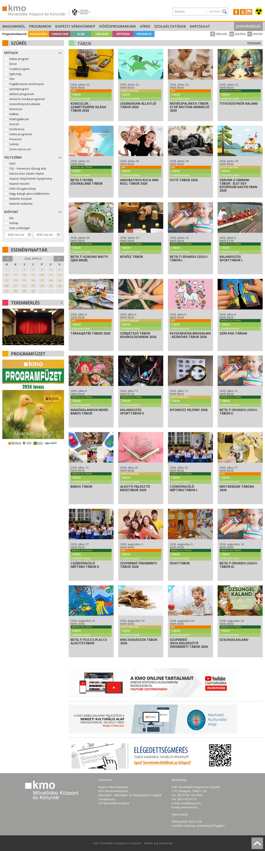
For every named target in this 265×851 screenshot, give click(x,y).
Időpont (11, 212)
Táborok (102, 34)
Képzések (123, 34)
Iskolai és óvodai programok (27, 99)
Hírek (145, 26)
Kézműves (15, 109)
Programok (40, 26)
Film (12, 79)
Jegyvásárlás (248, 26)
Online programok (20, 134)
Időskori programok (21, 94)
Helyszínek (13, 157)
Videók (255, 34)
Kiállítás (14, 114)
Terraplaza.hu (106, 799)
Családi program (19, 69)
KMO (12, 163)
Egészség (15, 74)
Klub (80, 34)
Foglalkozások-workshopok (26, 84)
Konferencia (16, 129)
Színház (14, 144)
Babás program (19, 59)
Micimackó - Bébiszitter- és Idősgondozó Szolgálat (130, 795)
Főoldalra (254, 43)
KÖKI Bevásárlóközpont (113, 791)
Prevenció (144, 34)
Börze (13, 64)
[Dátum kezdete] (18, 234)
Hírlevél (219, 34)
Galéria (237, 34)
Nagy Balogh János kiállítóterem (29, 193)
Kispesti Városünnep (75, 26)
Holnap (13, 223)
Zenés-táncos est (20, 149)
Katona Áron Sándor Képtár (26, 173)
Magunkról (13, 26)
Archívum (215, 11)
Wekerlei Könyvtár (20, 198)
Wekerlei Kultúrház (20, 204)
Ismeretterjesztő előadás (24, 104)
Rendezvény (38, 34)
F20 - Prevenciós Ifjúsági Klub (27, 168)
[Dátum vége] (47, 234)
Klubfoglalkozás (19, 119)
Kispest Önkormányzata (113, 787)
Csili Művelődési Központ (113, 803)
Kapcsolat (200, 26)
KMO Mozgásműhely (22, 188)
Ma (11, 218)
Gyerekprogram (19, 89)
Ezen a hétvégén (19, 228)
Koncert (14, 124)
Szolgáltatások (170, 26)
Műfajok (11, 53)
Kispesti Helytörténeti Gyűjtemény (30, 178)
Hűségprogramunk (117, 26)
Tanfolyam (59, 34)
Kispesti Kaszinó (19, 183)
